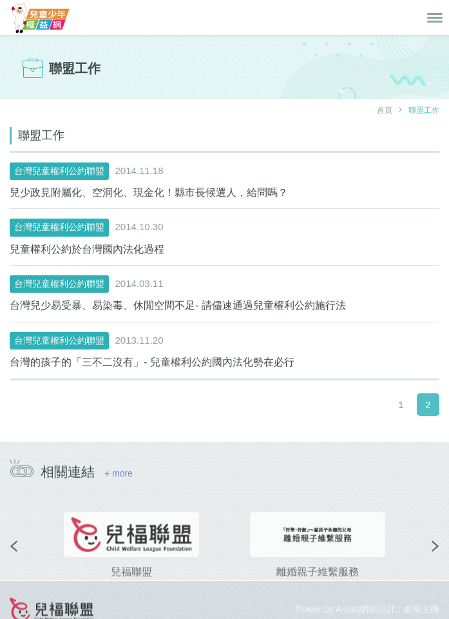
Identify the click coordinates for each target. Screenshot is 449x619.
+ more (118, 473)
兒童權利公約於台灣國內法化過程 (87, 249)
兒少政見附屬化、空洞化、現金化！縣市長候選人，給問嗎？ (149, 192)
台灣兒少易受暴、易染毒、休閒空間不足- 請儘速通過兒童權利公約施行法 (178, 305)
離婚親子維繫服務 (317, 583)
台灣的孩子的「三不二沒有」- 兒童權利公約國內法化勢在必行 (152, 362)
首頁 (384, 110)
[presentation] (13, 558)
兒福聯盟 (131, 583)
